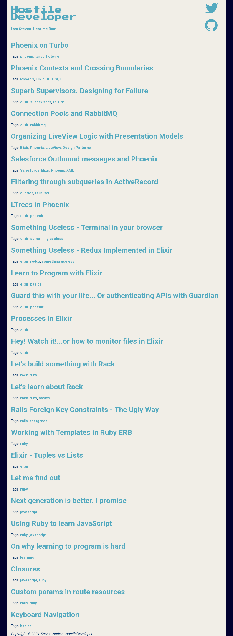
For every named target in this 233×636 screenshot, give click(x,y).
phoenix (27, 56)
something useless (46, 238)
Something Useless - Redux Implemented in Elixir (91, 250)
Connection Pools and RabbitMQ (64, 113)
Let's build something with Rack (63, 364)
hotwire (52, 56)
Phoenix (27, 79)
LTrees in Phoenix (40, 204)
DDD (49, 79)
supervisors (40, 102)
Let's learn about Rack (47, 386)
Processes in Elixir (41, 318)
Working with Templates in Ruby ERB (71, 432)
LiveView (53, 147)
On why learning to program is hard (68, 546)
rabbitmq (38, 125)
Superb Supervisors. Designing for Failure (79, 90)
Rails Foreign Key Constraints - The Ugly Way (85, 409)
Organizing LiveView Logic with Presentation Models (97, 136)
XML (70, 170)
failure (58, 102)
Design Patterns (77, 147)
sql (46, 193)
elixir (24, 102)
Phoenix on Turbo (39, 45)
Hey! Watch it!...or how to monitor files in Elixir (87, 341)
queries (26, 193)
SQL (58, 79)
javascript (28, 512)
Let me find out (35, 477)
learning (27, 557)
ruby (33, 375)
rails (39, 193)
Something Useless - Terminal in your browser (87, 227)
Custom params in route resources (68, 591)
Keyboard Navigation (45, 614)
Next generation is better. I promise (69, 500)
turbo (40, 56)
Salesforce (30, 170)
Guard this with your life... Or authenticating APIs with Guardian (114, 295)
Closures (25, 569)
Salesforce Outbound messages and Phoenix (84, 159)
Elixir (40, 79)
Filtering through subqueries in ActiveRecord (84, 181)
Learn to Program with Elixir (56, 273)
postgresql (38, 421)
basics (35, 284)
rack (24, 375)
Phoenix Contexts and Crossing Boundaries (82, 68)
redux (35, 261)
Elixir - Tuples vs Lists (47, 455)
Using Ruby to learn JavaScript (61, 523)
